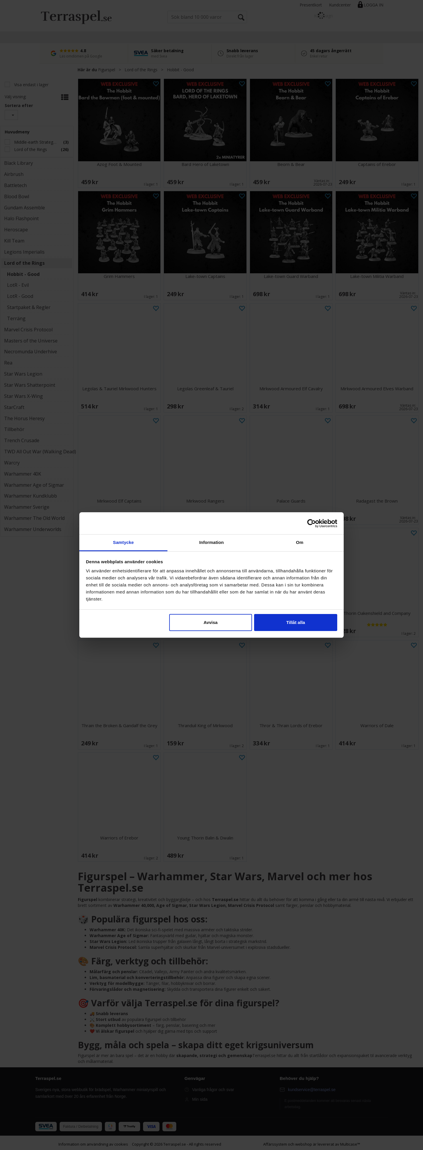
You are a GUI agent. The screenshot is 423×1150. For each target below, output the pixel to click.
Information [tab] (211, 542)
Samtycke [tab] (123, 542)
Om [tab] (299, 542)
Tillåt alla (295, 622)
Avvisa (211, 622)
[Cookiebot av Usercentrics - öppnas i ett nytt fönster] (311, 523)
